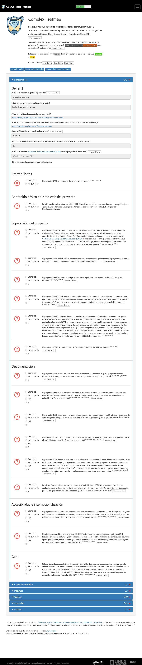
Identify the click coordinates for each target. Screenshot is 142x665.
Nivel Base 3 (68, 63)
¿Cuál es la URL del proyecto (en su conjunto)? (31, 114)
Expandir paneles (17, 69)
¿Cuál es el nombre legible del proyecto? (29, 93)
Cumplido (27, 180)
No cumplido (27, 184)
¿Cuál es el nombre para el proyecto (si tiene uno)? (49, 151)
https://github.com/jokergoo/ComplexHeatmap (32, 126)
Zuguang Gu (51, 631)
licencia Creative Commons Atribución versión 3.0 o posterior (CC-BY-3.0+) (70, 622)
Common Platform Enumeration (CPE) (44, 151)
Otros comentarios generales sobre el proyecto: (32, 162)
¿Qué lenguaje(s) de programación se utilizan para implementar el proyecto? (44, 141)
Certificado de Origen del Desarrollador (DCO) (62, 239)
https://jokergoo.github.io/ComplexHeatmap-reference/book (37, 117)
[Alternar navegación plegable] (138, 6)
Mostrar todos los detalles (34, 69)
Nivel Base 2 (58, 63)
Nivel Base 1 (47, 63)
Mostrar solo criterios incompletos (57, 69)
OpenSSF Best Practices (18, 6)
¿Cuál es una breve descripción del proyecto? (31, 103)
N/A (27, 399)
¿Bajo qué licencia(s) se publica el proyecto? (30, 131)
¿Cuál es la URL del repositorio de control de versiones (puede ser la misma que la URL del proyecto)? (55, 122)
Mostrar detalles (35, 38)
